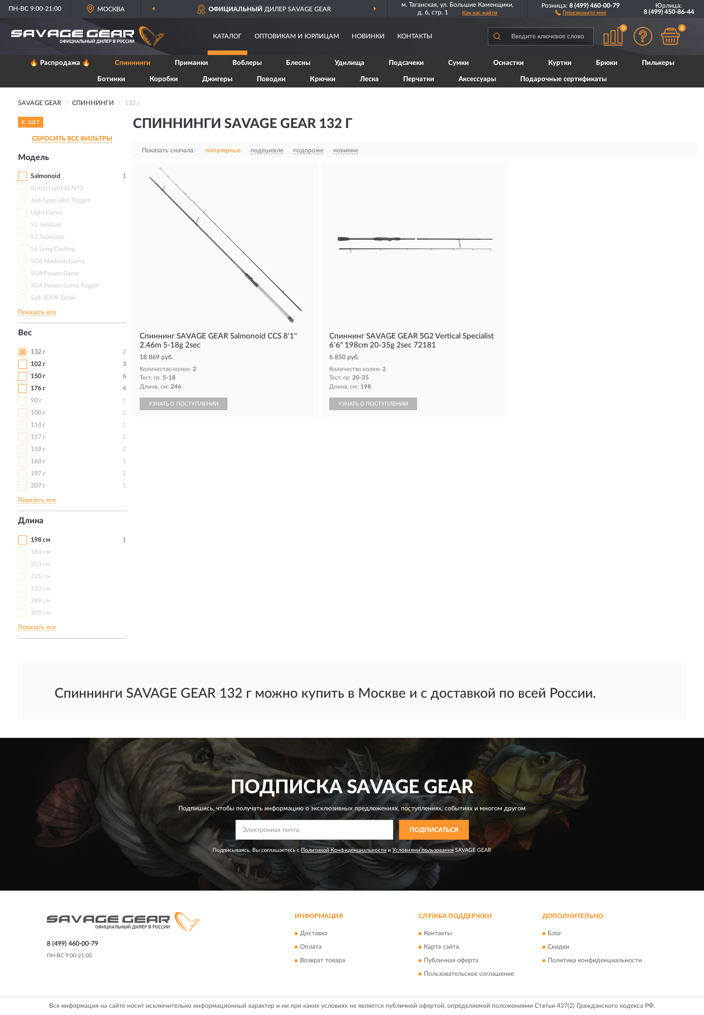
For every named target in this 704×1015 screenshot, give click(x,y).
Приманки (191, 62)
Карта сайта (441, 947)
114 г (38, 425)
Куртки (560, 62)
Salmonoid (45, 176)
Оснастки (508, 62)
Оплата (311, 947)
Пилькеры (658, 62)
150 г (38, 376)
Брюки (607, 62)
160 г (38, 461)
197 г (38, 474)
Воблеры (247, 62)
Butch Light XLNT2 (57, 188)
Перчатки (418, 79)
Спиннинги (132, 62)
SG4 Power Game (55, 273)
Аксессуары (477, 79)
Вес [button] (25, 333)
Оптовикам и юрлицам (296, 36)
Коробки (164, 79)
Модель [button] (33, 158)
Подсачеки (406, 62)
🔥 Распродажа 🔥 (60, 62)
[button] (580, 12)
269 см (40, 601)
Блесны (298, 62)
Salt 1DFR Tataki (53, 298)
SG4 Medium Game (58, 261)
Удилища (349, 62)
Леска (369, 79)
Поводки (271, 79)
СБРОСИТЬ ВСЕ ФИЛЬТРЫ (72, 139)
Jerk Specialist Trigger (60, 200)
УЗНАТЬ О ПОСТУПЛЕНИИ (183, 404)
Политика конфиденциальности (595, 960)
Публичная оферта (451, 960)
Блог (555, 933)
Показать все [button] (37, 312)
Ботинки (111, 79)
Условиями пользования (423, 850)
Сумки (458, 62)
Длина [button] (30, 521)
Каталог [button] (227, 36)
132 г (38, 352)
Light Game (46, 213)
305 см (40, 613)
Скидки (558, 947)
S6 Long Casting (53, 249)
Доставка (313, 933)
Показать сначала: (168, 150)
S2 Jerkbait (46, 225)
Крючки (323, 79)
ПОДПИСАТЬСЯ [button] (434, 830)
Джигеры (217, 79)
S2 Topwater (48, 237)
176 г (38, 388)
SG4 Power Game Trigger (65, 286)
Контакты (414, 36)
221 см (40, 576)
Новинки (368, 36)
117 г (38, 437)
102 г (38, 364)
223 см (40, 588)
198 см (40, 540)
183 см (40, 552)
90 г (36, 401)
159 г (38, 449)
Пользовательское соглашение (469, 974)
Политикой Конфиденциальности (343, 850)
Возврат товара (322, 960)
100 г (38, 413)
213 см (40, 564)
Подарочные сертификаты (563, 79)
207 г (38, 486)
